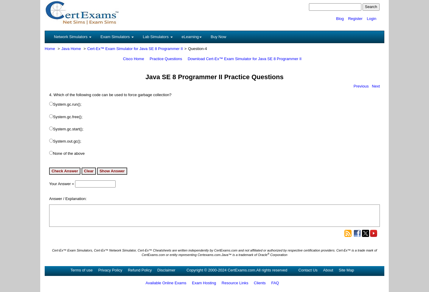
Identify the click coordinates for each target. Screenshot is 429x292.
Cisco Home (133, 59)
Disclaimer (166, 270)
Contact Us (308, 270)
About (328, 270)
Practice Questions (166, 59)
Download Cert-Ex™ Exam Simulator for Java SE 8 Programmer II (244, 59)
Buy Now (218, 37)
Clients (260, 283)
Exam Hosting (204, 283)
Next (376, 86)
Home (50, 48)
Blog (340, 18)
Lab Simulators (157, 37)
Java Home (71, 48)
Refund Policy (140, 270)
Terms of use (82, 270)
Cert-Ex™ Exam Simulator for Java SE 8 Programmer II (135, 48)
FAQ (275, 283)
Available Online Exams (166, 283)
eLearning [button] (192, 37)
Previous (361, 86)
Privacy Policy (110, 270)
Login (371, 18)
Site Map (346, 270)
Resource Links (235, 283)
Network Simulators (72, 37)
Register (355, 18)
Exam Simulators (117, 37)
